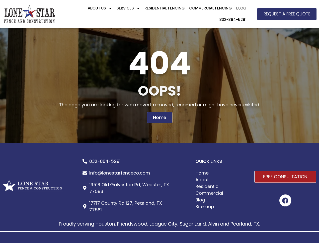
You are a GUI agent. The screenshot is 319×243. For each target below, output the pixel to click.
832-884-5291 (232, 19)
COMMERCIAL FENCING (210, 8)
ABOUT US (100, 8)
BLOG (241, 8)
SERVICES (128, 8)
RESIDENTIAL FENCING (165, 8)
